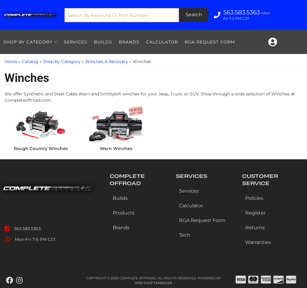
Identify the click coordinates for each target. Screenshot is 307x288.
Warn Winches (116, 148)
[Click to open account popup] (272, 42)
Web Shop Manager (153, 283)
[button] (136, 15)
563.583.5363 (27, 228)
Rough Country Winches (41, 148)
